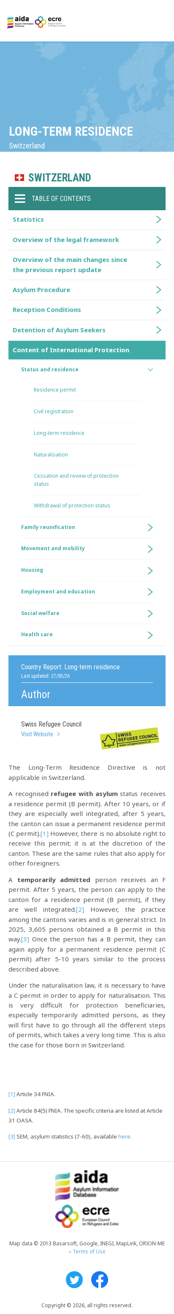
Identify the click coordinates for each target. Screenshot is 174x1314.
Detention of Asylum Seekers (59, 330)
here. (125, 1136)
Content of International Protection (71, 349)
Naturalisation (51, 454)
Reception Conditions (47, 309)
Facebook (99, 1279)
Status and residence (50, 369)
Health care (37, 634)
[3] (25, 939)
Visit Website (37, 734)
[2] (80, 909)
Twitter (74, 1279)
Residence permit (55, 389)
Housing (32, 569)
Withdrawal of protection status (72, 505)
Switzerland (59, 178)
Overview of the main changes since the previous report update (70, 264)
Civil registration (53, 411)
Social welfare (40, 613)
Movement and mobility (53, 548)
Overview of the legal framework (66, 239)
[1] (45, 833)
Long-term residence (59, 433)
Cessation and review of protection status (76, 479)
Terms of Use (89, 1251)
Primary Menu (160, 21)
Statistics (28, 219)
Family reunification (48, 527)
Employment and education (58, 591)
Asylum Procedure (41, 289)
